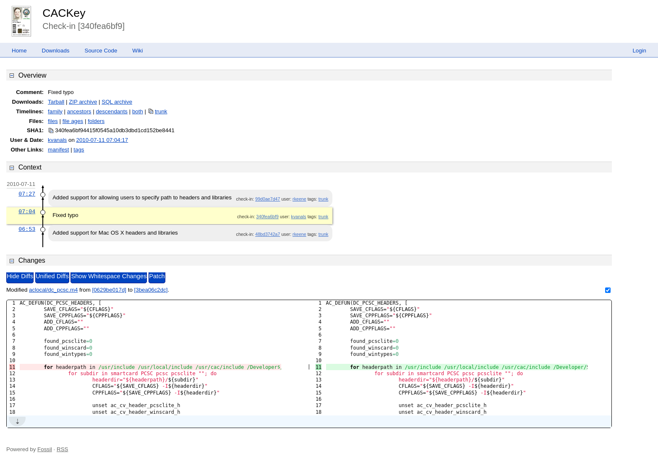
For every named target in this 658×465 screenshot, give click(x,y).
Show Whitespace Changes (108, 276)
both (137, 111)
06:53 (26, 229)
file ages (73, 121)
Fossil (44, 449)
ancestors (79, 111)
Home (19, 50)
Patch (156, 276)
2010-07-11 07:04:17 (102, 140)
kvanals (57, 140)
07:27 (26, 194)
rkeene (299, 198)
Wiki (137, 50)
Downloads (56, 50)
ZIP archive (83, 102)
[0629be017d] (109, 290)
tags (78, 149)
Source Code (101, 50)
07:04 (26, 211)
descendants (112, 111)
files (53, 121)
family (55, 111)
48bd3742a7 (267, 234)
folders (96, 121)
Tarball (56, 102)
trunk (161, 111)
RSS (62, 449)
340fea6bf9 (267, 216)
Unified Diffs (52, 276)
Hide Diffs (20, 276)
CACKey (63, 13)
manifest (58, 149)
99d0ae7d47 (267, 198)
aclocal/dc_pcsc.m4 (53, 290)
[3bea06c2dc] (151, 290)
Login (639, 50)
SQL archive (117, 102)
